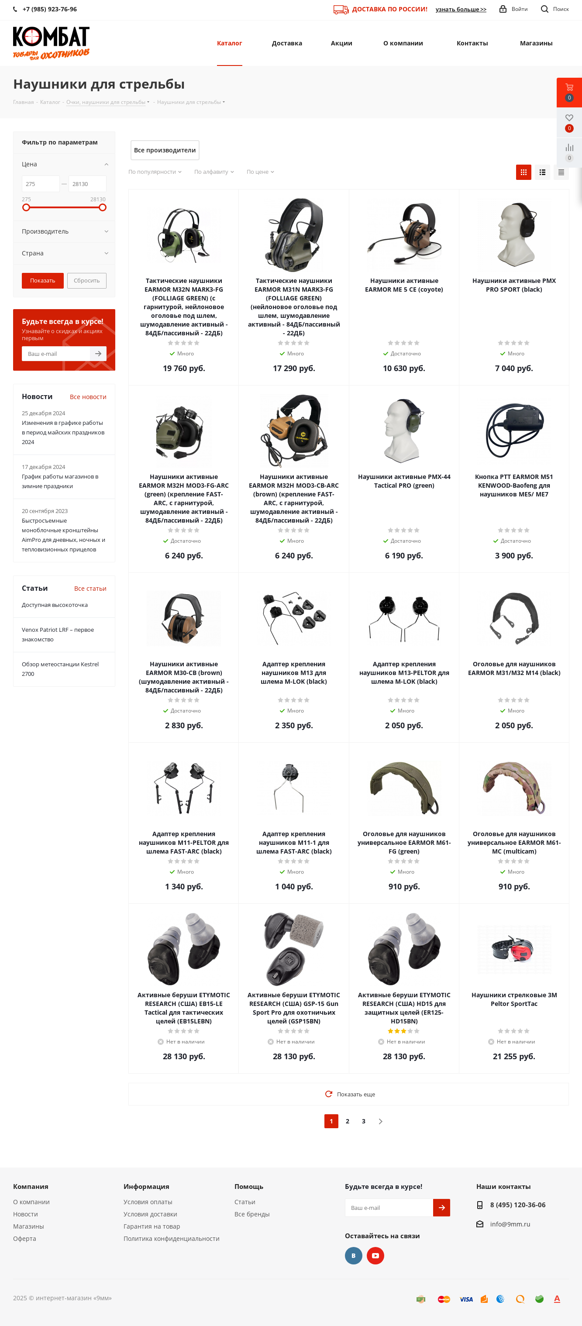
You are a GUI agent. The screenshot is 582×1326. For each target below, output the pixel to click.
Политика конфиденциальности (172, 1238)
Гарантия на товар (152, 1226)
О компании (31, 1202)
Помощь (248, 1186)
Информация (146, 1186)
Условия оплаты (148, 1202)
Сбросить (87, 280)
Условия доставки (150, 1214)
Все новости (88, 397)
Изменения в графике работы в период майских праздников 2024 (63, 432)
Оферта (24, 1238)
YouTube (375, 1255)
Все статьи (90, 588)
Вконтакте (353, 1255)
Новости (25, 1214)
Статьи (244, 1202)
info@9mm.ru (510, 1224)
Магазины (28, 1226)
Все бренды (252, 1214)
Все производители (165, 150)
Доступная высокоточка (55, 605)
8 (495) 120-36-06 (518, 1204)
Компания (30, 1186)
